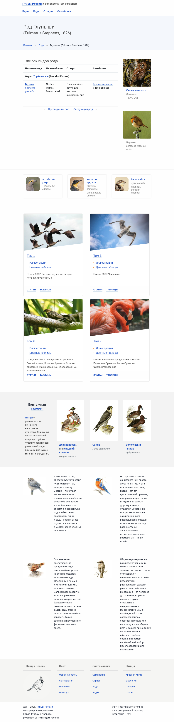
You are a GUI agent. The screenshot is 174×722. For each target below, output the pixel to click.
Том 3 (97, 256)
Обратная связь (68, 674)
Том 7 (97, 341)
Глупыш (29, 84)
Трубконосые (40, 76)
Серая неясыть (136, 90)
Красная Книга (134, 674)
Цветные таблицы (40, 267)
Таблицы (45, 289)
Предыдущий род (58, 109)
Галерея (130, 686)
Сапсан (96, 444)
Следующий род (83, 109)
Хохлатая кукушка (92, 181)
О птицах (64, 692)
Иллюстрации (37, 262)
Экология (131, 680)
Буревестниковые (103, 84)
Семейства (64, 11)
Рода (36, 11)
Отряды (48, 11)
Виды (25, 11)
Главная (27, 45)
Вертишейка (138, 179)
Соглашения (66, 680)
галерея (37, 408)
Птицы (29, 417)
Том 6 (31, 341)
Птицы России (32, 3)
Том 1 (31, 256)
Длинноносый (67, 444)
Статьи (31, 289)
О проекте (64, 686)
